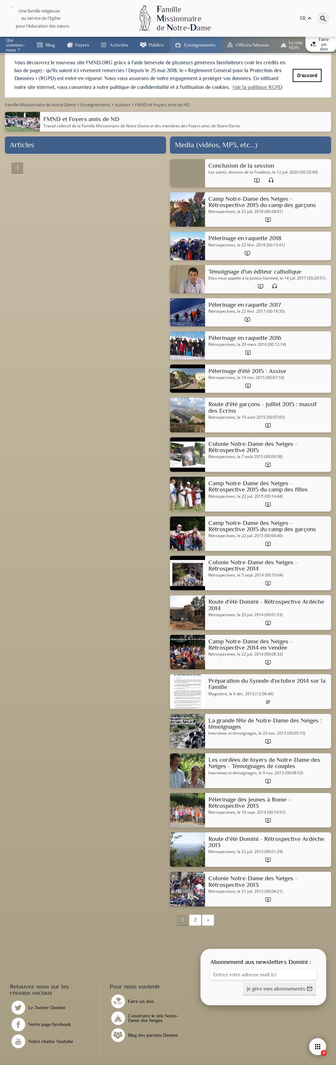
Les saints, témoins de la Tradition (239, 172)
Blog (50, 45)
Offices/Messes (252, 45)
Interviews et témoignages (232, 733)
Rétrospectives (221, 212)
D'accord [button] (307, 75)
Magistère (217, 694)
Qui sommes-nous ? (15, 44)
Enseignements (200, 45)
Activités (119, 45)
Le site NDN (296, 45)
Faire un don (320, 44)
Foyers (82, 45)
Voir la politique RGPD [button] (257, 87)
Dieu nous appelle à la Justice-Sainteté (243, 278)
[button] (279, 989)
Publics (156, 45)
